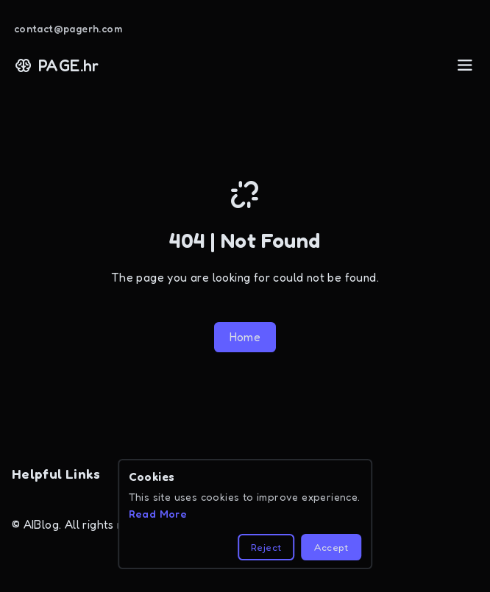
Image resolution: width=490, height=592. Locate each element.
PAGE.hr (57, 65)
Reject (266, 547)
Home (245, 337)
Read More (158, 513)
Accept (331, 547)
